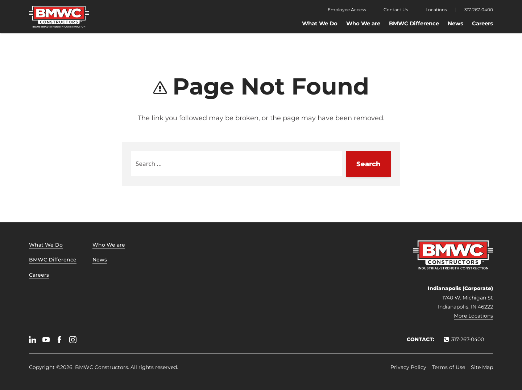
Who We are (363, 23)
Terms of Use (448, 367)
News (455, 23)
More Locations (473, 316)
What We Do (319, 23)
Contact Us (396, 10)
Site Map (482, 367)
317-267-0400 (478, 10)
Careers (482, 23)
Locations (436, 10)
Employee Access (347, 10)
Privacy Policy (408, 367)
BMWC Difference (414, 23)
